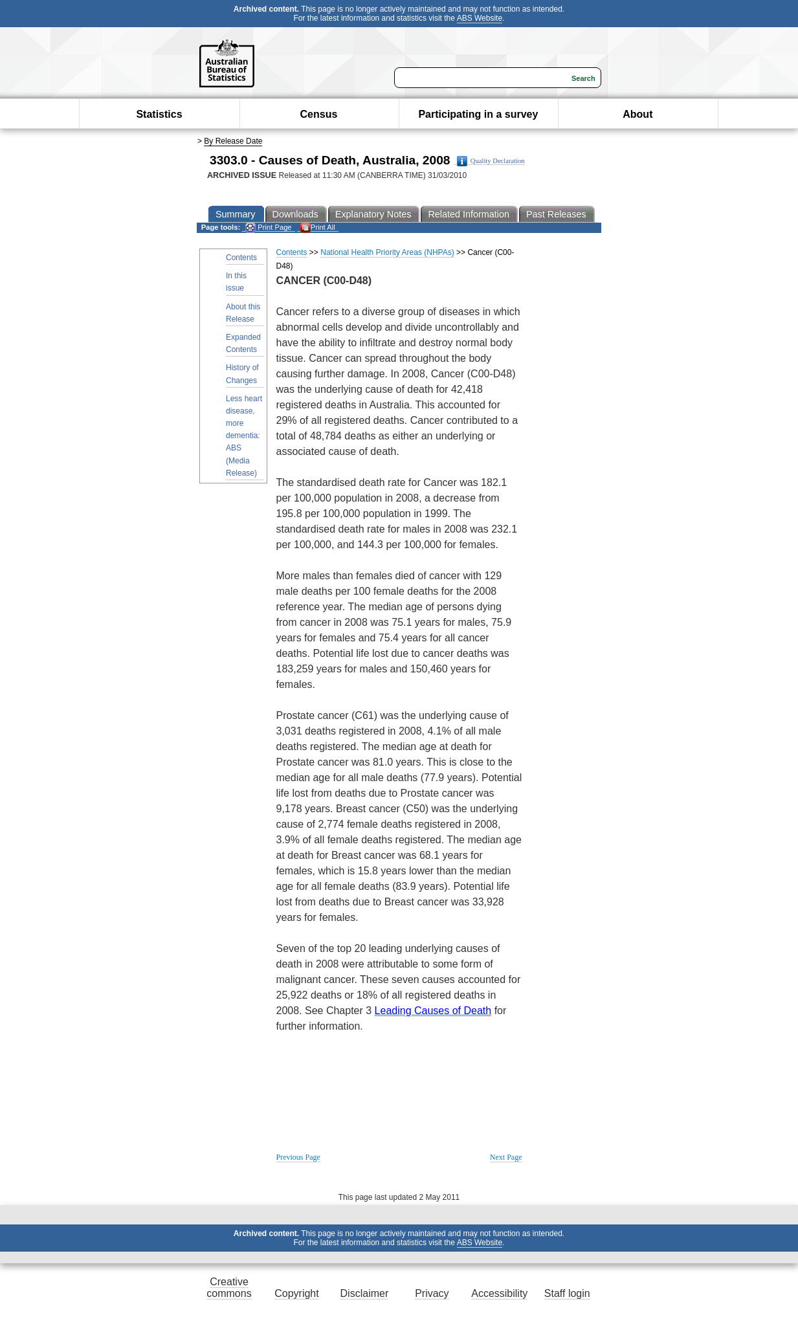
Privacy (432, 1293)
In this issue (236, 282)
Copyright (296, 1293)
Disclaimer (364, 1293)
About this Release (243, 313)
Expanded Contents (243, 343)
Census (319, 114)
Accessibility (499, 1293)
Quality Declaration (491, 161)
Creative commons (228, 1287)
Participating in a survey (478, 114)
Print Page (268, 227)
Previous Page (298, 1157)
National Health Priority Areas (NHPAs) (387, 252)
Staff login (567, 1293)
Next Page (506, 1157)
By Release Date (233, 141)
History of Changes (242, 373)
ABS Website (479, 18)
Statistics (159, 114)
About (637, 114)
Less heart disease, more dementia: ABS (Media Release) (244, 436)
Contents (241, 257)
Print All (317, 227)
